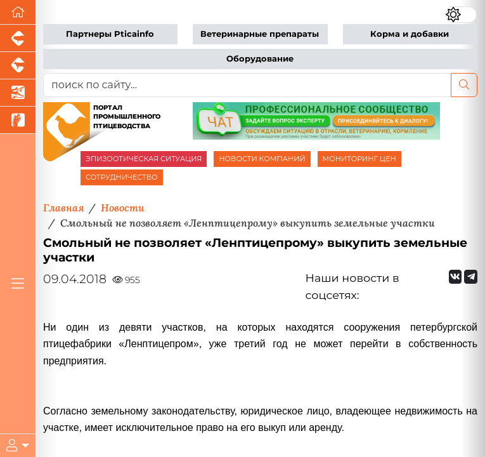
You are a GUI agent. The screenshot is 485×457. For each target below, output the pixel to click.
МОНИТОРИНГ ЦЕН (359, 158)
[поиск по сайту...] (247, 85)
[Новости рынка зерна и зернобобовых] (18, 120)
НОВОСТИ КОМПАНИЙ (262, 158)
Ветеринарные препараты (259, 34)
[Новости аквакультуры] (18, 93)
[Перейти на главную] (18, 12)
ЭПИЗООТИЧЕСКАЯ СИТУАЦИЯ (144, 158)
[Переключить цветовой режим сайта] (461, 14)
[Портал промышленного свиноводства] (18, 38)
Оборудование (260, 58)
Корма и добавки (409, 34)
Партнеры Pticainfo (110, 34)
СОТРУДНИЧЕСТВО (122, 177)
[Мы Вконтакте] (455, 277)
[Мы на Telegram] (470, 277)
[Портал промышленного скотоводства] (18, 65)
